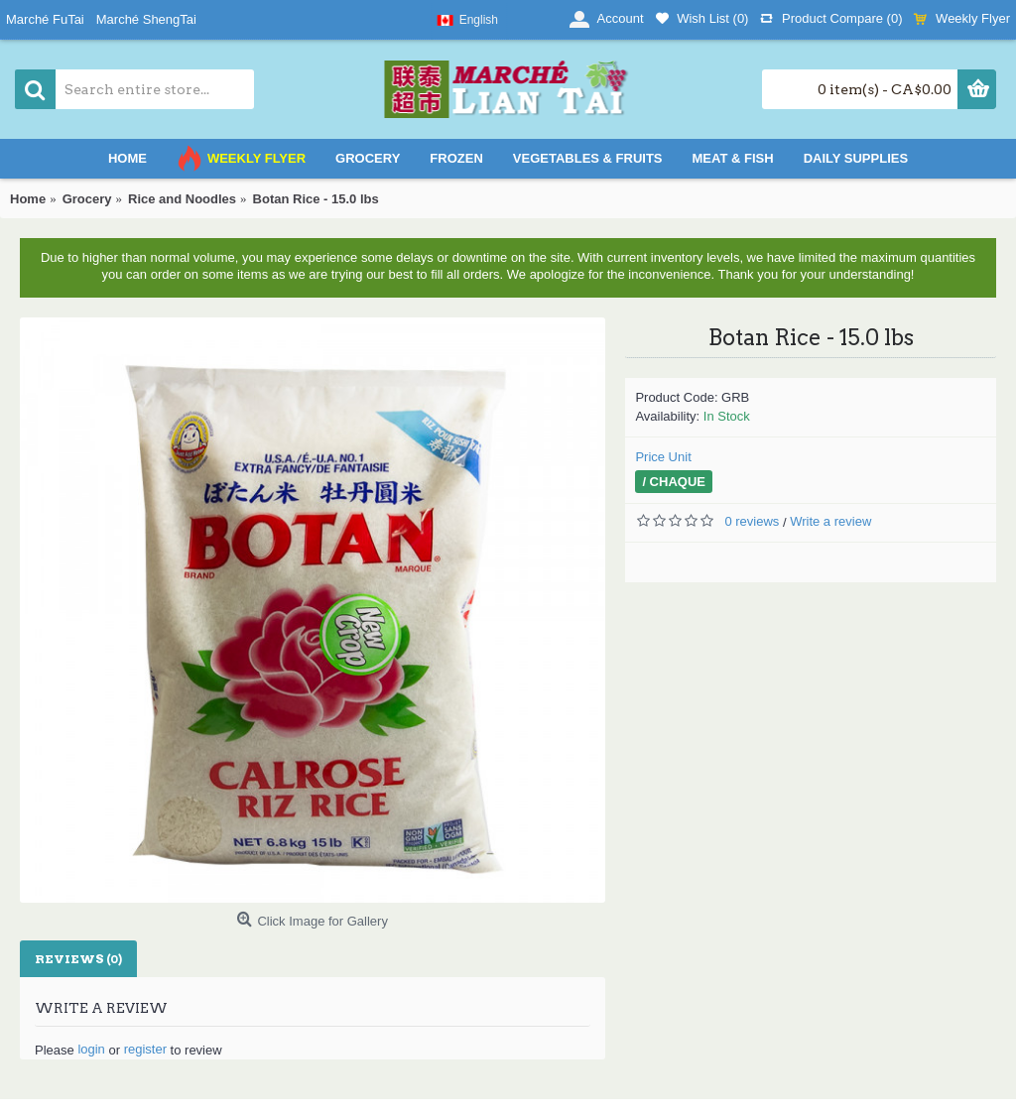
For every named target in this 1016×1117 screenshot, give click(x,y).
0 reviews (751, 521)
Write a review (830, 521)
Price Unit (663, 456)
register (145, 1049)
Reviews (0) (78, 958)
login (90, 1049)
